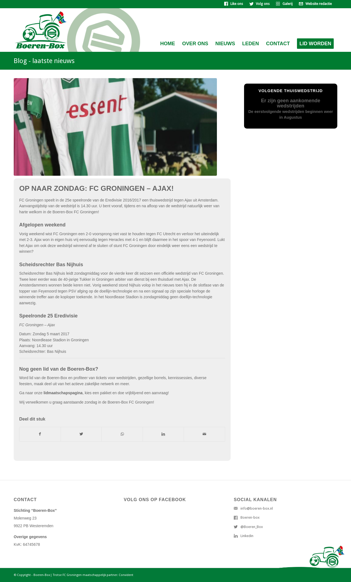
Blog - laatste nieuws (44, 61)
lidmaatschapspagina (63, 393)
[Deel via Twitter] (81, 434)
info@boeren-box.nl (256, 508)
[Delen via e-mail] (204, 434)
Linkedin (246, 536)
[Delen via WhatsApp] (122, 434)
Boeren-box (250, 517)
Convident (126, 575)
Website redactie (318, 4)
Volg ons (263, 4)
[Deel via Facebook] (40, 434)
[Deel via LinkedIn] (163, 434)
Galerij (287, 4)
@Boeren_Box (251, 527)
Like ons (236, 4)
